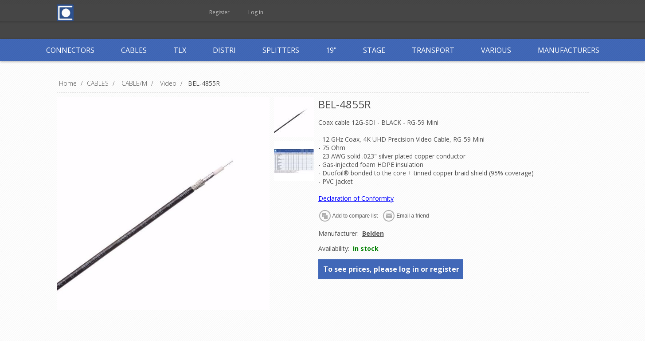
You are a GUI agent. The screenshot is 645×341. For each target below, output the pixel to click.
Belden (373, 233)
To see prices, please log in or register (391, 269)
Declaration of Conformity (356, 198)
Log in (255, 12)
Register (219, 12)
